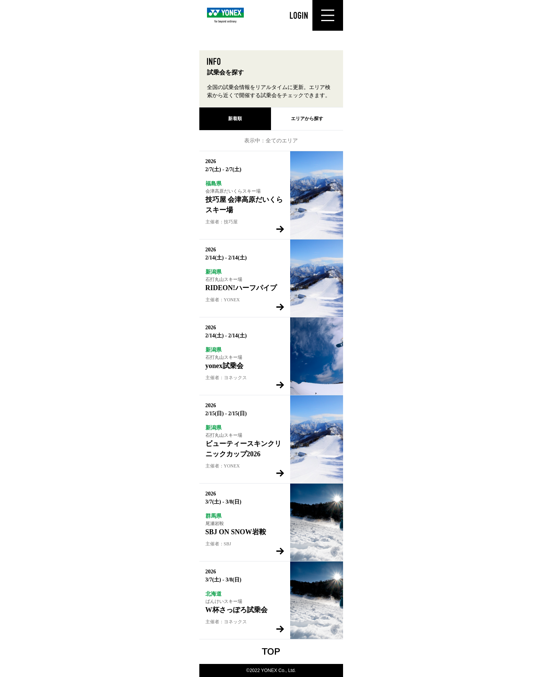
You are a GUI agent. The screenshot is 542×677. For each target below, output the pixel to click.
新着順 (235, 118)
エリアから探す (307, 118)
